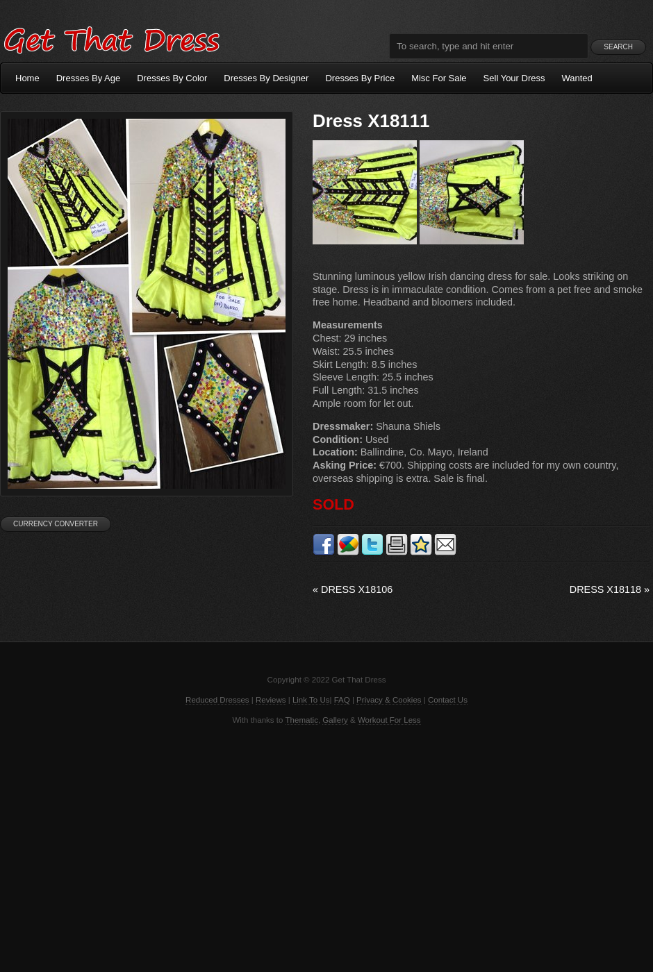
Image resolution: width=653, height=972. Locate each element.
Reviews (271, 700)
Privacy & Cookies (388, 700)
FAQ (342, 700)
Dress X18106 (352, 589)
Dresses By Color (172, 78)
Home (27, 78)
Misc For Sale (438, 78)
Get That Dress (111, 38)
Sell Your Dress (514, 78)
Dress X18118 (610, 589)
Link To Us (311, 700)
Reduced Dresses (217, 700)
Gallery (334, 720)
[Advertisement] (326, 847)
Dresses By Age (88, 78)
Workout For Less (389, 720)
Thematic (302, 720)
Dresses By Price (360, 78)
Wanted (577, 78)
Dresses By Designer (266, 78)
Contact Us (448, 700)
